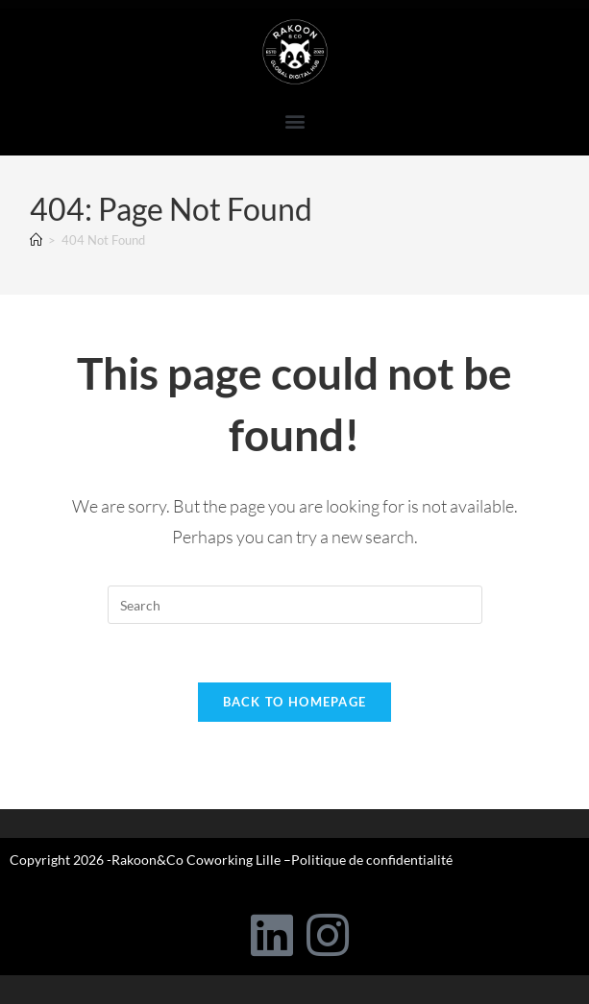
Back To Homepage (295, 701)
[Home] (36, 240)
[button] (294, 120)
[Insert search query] (295, 605)
